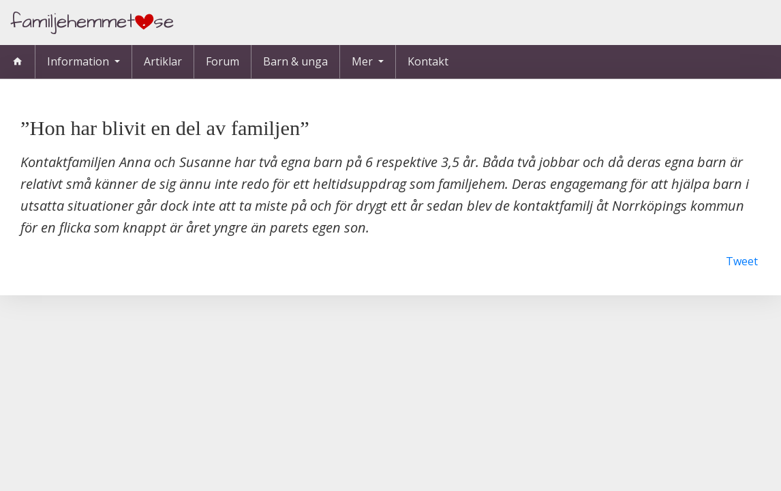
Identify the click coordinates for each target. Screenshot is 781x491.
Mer (364, 61)
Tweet (742, 261)
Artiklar (163, 61)
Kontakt (428, 61)
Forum (222, 61)
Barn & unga (295, 61)
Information (79, 61)
